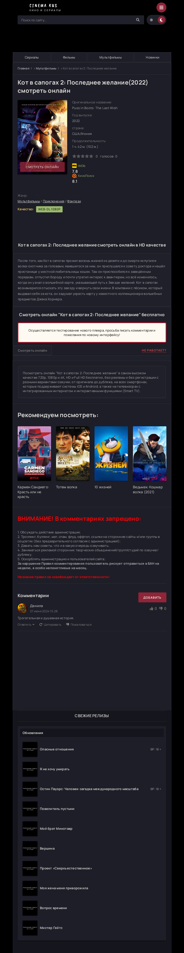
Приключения (53, 201)
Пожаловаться (79, 624)
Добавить (152, 597)
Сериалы (32, 57)
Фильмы (69, 57)
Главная (24, 68)
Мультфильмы (110, 57)
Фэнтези (74, 201)
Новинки (152, 57)
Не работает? (154, 350)
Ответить (26, 624)
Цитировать (50, 624)
